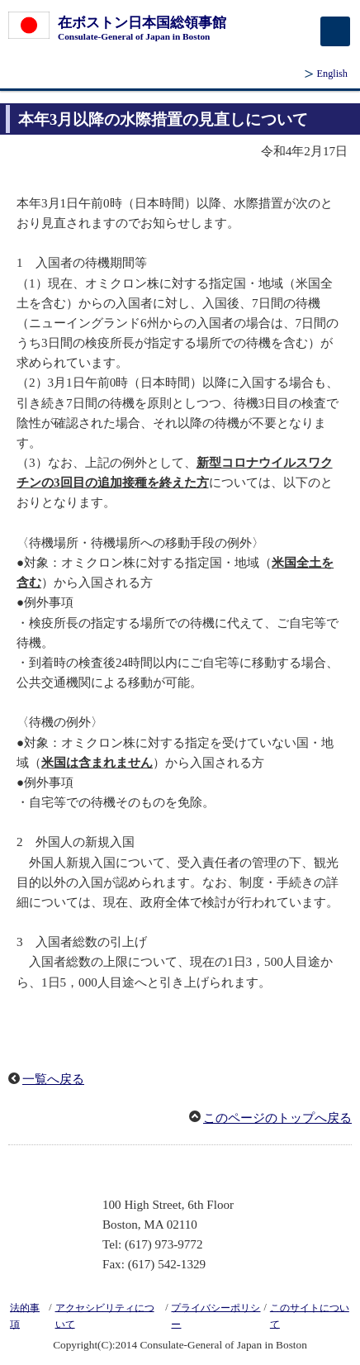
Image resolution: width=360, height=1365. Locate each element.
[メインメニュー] (335, 31)
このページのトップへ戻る (277, 1118)
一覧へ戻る (53, 1079)
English (332, 73)
